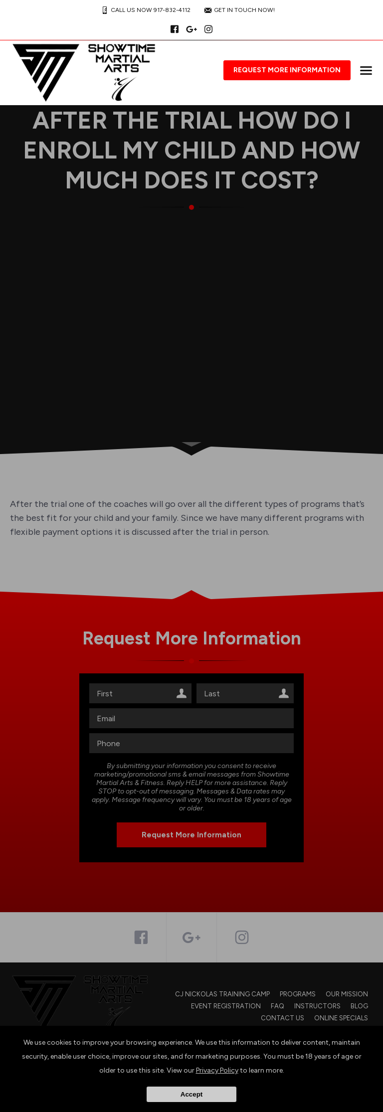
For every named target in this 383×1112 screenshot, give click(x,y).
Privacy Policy (217, 1070)
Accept (191, 1094)
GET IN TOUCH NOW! (238, 10)
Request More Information (287, 70)
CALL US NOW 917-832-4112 (145, 10)
